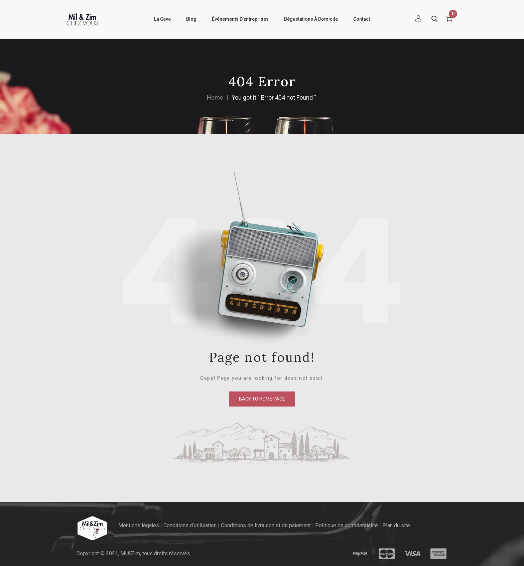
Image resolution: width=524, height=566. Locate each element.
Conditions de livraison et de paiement (266, 525)
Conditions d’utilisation (190, 525)
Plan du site (396, 525)
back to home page (262, 399)
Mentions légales (138, 525)
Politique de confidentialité (346, 525)
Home (215, 97)
